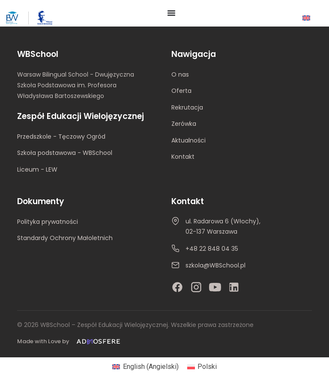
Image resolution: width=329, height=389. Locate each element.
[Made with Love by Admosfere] (70, 341)
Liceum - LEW (37, 169)
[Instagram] (196, 287)
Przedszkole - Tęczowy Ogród (61, 136)
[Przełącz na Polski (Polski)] (202, 367)
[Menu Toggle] (171, 13)
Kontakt (182, 156)
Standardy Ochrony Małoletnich (65, 238)
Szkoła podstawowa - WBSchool (64, 152)
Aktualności (188, 140)
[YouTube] (215, 287)
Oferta (181, 90)
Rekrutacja (187, 107)
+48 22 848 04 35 (211, 248)
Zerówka (183, 123)
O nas (180, 74)
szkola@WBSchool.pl (215, 265)
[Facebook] (177, 287)
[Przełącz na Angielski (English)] (145, 367)
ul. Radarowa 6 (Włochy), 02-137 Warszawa (222, 226)
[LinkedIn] (234, 287)
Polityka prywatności (47, 221)
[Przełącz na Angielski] (306, 18)
